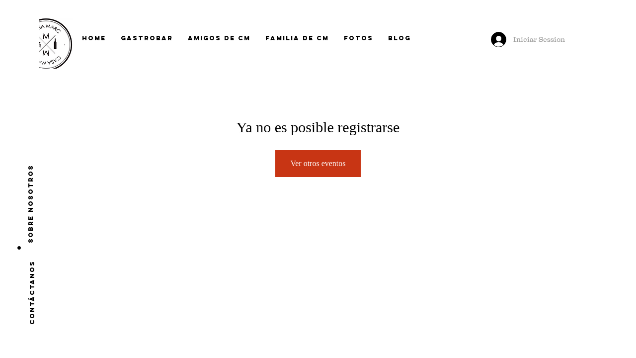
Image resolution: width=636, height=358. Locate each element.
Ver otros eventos (317, 163)
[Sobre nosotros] (31, 204)
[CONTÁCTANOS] (32, 293)
